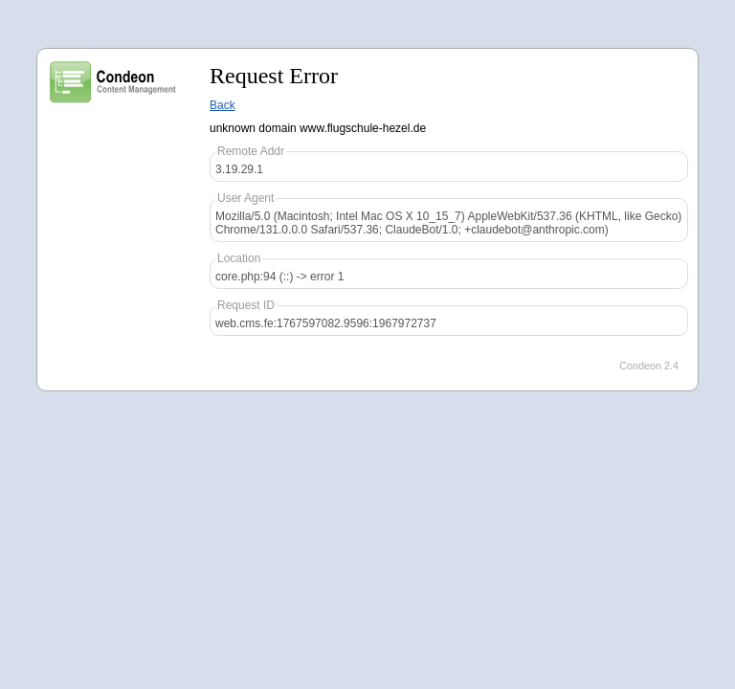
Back (222, 105)
